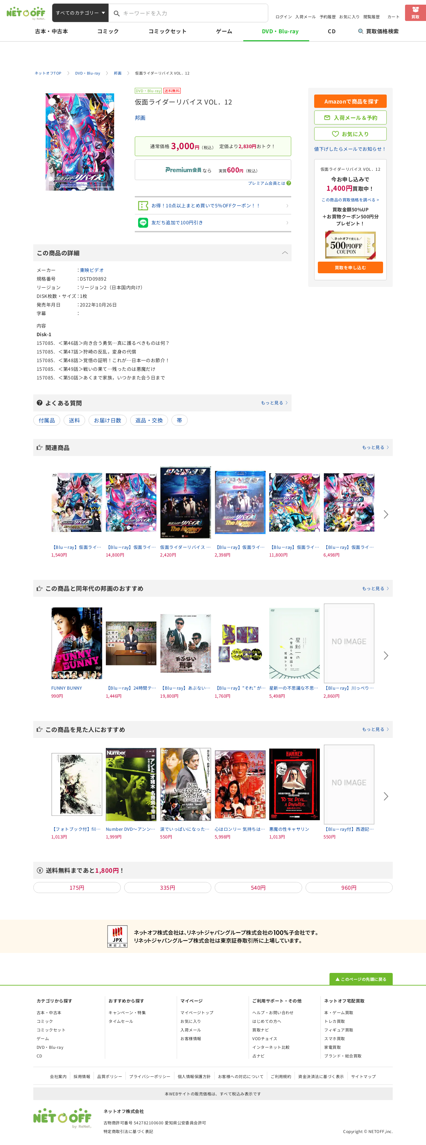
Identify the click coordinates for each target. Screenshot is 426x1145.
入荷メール (305, 16)
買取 (415, 16)
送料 (74, 420)
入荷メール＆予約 (356, 117)
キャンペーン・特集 (127, 1012)
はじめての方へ (266, 1021)
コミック (108, 31)
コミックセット (167, 31)
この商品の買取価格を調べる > (350, 199)
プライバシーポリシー (150, 1076)
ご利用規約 (281, 1076)
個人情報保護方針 (194, 1076)
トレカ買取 (334, 1021)
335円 (167, 887)
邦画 (140, 117)
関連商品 (217, 447)
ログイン (284, 16)
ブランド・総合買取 (342, 1055)
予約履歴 (328, 16)
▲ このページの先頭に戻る (360, 979)
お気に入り (349, 16)
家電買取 (332, 1047)
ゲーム (224, 31)
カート (393, 16)
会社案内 (58, 1076)
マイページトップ (197, 1012)
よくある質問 (166, 402)
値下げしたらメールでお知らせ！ (350, 148)
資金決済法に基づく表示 (321, 1076)
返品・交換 (149, 420)
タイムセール (120, 1021)
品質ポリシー (109, 1076)
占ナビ (258, 1055)
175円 (77, 887)
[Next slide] (386, 514)
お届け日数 (107, 420)
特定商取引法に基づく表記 (128, 1131)
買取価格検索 (378, 31)
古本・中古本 (51, 31)
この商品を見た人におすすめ (217, 729)
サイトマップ (363, 1076)
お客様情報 (190, 1038)
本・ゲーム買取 (338, 1012)
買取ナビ (260, 1029)
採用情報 (82, 1076)
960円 (348, 887)
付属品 (47, 420)
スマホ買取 (334, 1038)
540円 (258, 887)
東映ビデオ (92, 270)
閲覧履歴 (371, 16)
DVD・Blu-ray (280, 31)
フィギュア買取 (338, 1029)
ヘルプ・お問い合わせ (273, 1012)
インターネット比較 (271, 1047)
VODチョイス (264, 1038)
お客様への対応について (241, 1076)
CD (331, 31)
